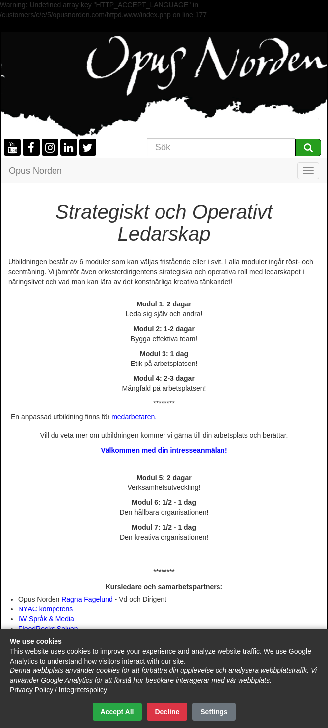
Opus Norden (35, 171)
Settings (213, 712)
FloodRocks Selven (48, 629)
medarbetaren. (134, 417)
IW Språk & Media (46, 619)
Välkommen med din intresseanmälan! (164, 450)
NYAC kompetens (45, 609)
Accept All (117, 712)
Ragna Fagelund (86, 599)
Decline (167, 712)
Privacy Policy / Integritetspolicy (58, 690)
